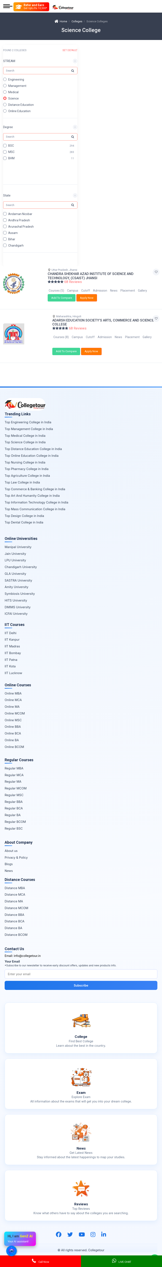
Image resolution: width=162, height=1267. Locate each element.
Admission (100, 290)
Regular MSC (14, 790)
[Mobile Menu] (7, 6)
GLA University (15, 568)
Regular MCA (14, 770)
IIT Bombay (13, 648)
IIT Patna (11, 654)
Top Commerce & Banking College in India (35, 484)
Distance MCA (15, 889)
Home (60, 21)
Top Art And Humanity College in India (32, 491)
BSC (11, 145)
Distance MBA (15, 883)
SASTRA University (18, 575)
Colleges (77, 21)
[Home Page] (62, 6)
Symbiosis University (20, 588)
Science (13, 98)
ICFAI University (16, 609)
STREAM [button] (9, 61)
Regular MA (13, 776)
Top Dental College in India (24, 517)
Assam (13, 232)
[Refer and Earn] (31, 6)
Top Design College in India (24, 511)
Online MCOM (15, 708)
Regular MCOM (16, 783)
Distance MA (14, 896)
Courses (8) (61, 334)
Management (17, 86)
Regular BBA (14, 796)
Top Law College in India (22, 477)
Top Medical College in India (25, 430)
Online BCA (13, 728)
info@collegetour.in (27, 950)
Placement (127, 290)
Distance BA (13, 923)
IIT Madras (12, 641)
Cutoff (85, 290)
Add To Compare (61, 297)
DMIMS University (18, 602)
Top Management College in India (29, 424)
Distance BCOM (16, 929)
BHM (11, 158)
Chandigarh (16, 245)
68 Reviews (73, 282)
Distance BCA (14, 916)
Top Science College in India (25, 437)
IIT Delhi (10, 628)
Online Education (19, 111)
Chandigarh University (21, 562)
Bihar (11, 239)
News (113, 290)
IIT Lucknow (13, 668)
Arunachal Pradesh (21, 226)
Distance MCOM (16, 903)
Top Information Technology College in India (36, 497)
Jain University (15, 548)
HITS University (16, 595)
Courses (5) (56, 290)
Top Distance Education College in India (33, 444)
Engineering (16, 79)
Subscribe (81, 980)
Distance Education (21, 104)
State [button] (7, 195)
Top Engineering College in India (28, 417)
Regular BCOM (15, 816)
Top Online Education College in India (31, 450)
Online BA (12, 735)
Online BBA (13, 721)
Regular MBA (14, 763)
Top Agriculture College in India (27, 470)
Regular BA (13, 810)
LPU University (15, 555)
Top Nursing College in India (25, 457)
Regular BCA (14, 803)
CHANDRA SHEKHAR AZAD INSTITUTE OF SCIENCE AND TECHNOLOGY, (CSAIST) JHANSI (91, 276)
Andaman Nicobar (20, 213)
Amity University (16, 582)
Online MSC (13, 715)
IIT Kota (10, 661)
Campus (72, 290)
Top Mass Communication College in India (35, 504)
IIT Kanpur (12, 634)
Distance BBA (14, 909)
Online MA (12, 701)
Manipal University (18, 542)
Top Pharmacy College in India (27, 464)
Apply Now (86, 297)
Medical (13, 92)
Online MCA (13, 695)
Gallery (142, 290)
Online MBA (13, 688)
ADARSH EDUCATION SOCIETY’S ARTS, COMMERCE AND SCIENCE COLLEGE (103, 320)
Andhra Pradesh (19, 220)
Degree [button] (8, 127)
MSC (11, 152)
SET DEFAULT (69, 50)
